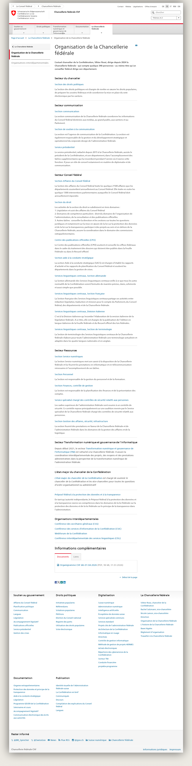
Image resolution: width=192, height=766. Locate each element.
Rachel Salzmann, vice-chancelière (156, 609)
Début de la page (129, 577)
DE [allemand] (163, 6)
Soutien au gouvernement (20, 27)
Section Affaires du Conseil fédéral (72, 181)
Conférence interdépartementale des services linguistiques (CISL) (88, 538)
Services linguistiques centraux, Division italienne (80, 311)
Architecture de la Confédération (113, 629)
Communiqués (62, 696)
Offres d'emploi (151, 6)
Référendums (62, 606)
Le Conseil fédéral (22, 6)
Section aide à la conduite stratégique (74, 257)
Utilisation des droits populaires (70, 625)
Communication (21, 610)
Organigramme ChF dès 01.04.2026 (91, 565)
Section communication (67, 111)
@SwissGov (40, 740)
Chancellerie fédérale (49, 6)
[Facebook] (56, 582)
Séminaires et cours (22, 707)
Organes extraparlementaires (27, 685)
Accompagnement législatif (26, 621)
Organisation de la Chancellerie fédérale (159, 621)
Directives (102, 637)
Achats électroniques (107, 648)
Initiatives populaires (65, 602)
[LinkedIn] (64, 582)
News (53, 740)
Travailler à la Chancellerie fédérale (156, 636)
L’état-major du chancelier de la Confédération (78, 478)
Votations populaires (65, 610)
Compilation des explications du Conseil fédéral (74, 705)
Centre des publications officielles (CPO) (75, 240)
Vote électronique (64, 629)
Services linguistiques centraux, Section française (80, 293)
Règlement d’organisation (152, 632)
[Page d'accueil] (53, 15)
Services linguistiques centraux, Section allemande (80, 275)
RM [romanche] (174, 6)
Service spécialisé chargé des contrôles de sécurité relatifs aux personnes (91, 400)
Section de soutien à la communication (75, 129)
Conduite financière (107, 662)
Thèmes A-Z (166, 17)
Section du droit (63, 202)
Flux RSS (65, 740)
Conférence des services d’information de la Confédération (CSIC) (88, 528)
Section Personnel (64, 374)
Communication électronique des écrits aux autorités (31, 716)
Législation (18, 618)
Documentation (82, 26)
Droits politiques (43, 26)
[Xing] (61, 582)
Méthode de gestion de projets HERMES (116, 644)
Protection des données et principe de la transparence (31, 690)
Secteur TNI (103, 659)
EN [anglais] (179, 6)
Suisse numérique (106, 602)
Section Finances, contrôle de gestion (74, 385)
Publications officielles (24, 625)
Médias (128, 6)
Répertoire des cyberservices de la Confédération (113, 653)
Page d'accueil (17, 38)
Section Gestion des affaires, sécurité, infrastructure (81, 421)
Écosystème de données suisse (111, 614)
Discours (59, 700)
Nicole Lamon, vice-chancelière (154, 613)
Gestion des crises (21, 633)
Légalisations (138, 6)
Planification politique (24, 606)
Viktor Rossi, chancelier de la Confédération (153, 604)
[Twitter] (59, 582)
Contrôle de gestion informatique (113, 640)
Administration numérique (110, 606)
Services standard (106, 621)
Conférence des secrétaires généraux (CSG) (76, 523)
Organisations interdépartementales (29, 62)
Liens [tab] (76, 556)
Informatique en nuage (108, 633)
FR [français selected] (167, 6)
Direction (145, 617)
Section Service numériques (69, 356)
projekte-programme (107, 666)
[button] (154, 12)
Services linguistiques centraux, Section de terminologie (83, 329)
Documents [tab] (63, 556)
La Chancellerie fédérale (98, 28)
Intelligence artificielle (108, 610)
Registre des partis (64, 621)
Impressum (175, 749)
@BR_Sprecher (21, 740)
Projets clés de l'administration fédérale (116, 625)
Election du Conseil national (68, 618)
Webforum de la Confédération (71, 533)
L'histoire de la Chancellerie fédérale (157, 624)
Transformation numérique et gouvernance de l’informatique (59, 29)
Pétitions (60, 614)
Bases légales (146, 628)
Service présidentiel (65, 147)
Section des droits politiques (69, 84)
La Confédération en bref (67, 692)
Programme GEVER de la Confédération (31, 703)
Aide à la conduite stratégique (27, 696)
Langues (17, 614)
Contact (120, 6)
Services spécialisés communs (111, 618)
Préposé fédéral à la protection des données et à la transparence (87, 494)
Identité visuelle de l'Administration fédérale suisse (72, 687)
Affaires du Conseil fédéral (25, 602)
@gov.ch (79, 740)
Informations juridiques (155, 749)
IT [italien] (170, 6)
